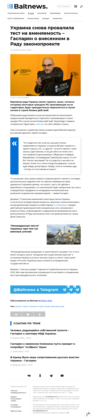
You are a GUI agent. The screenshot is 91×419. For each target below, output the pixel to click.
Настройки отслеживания (16, 406)
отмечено (39, 124)
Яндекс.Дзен (46, 300)
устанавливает (61, 205)
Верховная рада (57, 306)
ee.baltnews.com (51, 397)
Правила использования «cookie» (16, 399)
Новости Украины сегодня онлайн (36, 306)
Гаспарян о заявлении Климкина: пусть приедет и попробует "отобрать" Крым (42, 345)
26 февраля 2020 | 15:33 (21, 365)
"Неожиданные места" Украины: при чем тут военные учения (24, 228)
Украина (18, 306)
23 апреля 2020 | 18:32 (20, 338)
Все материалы (64, 6)
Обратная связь (16, 411)
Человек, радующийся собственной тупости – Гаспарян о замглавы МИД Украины (39, 332)
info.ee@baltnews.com (40, 411)
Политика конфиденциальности (18, 392)
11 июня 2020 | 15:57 (19, 351)
